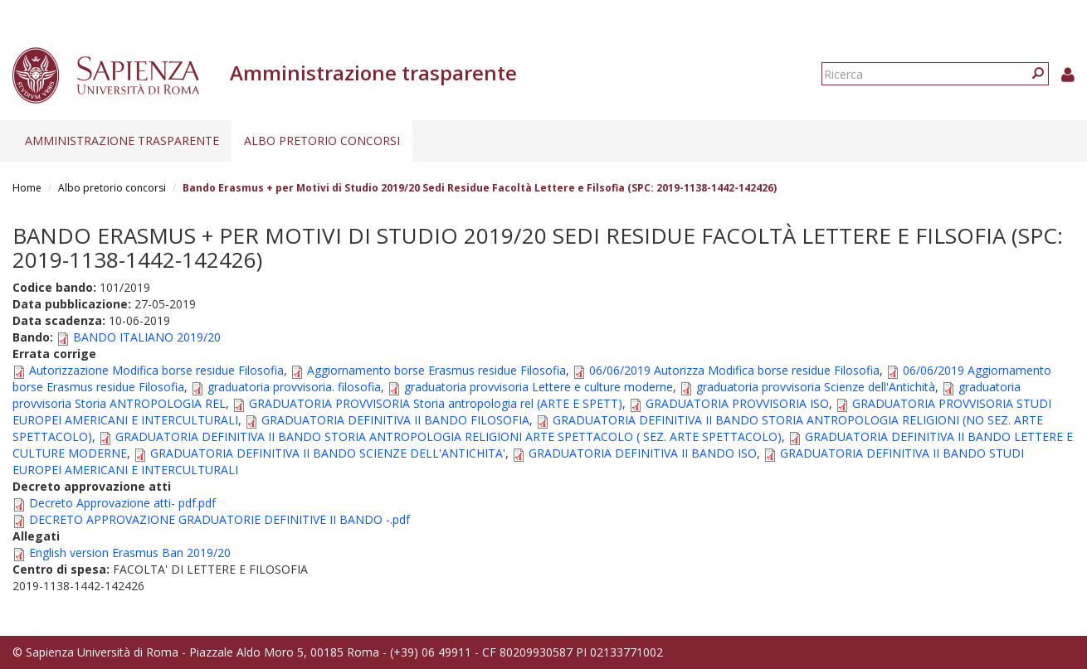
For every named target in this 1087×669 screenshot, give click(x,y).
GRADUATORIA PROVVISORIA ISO (737, 403)
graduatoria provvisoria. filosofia (294, 387)
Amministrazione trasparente (122, 140)
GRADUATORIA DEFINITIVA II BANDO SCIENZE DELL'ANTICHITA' (327, 453)
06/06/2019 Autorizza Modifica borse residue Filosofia (734, 370)
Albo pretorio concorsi (322, 140)
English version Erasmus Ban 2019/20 (130, 552)
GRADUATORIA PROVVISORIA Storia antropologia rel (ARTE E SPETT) (435, 403)
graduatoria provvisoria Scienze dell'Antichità (815, 387)
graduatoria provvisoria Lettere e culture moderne (538, 387)
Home (26, 188)
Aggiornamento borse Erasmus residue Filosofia (436, 370)
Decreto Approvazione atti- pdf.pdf (122, 503)
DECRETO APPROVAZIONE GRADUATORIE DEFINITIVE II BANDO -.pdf (219, 519)
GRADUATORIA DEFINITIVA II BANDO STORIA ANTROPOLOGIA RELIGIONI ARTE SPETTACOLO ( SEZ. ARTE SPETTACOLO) (448, 436)
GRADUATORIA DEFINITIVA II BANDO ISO (643, 453)
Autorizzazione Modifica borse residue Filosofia (156, 370)
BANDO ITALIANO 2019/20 (147, 337)
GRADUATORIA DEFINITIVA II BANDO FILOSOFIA (395, 420)
